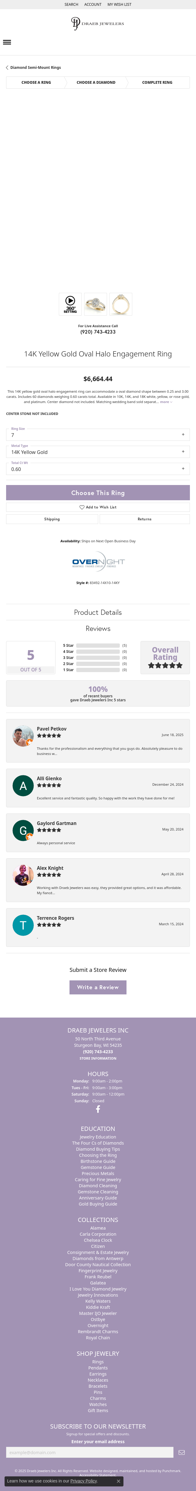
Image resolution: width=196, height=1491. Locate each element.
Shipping (52, 519)
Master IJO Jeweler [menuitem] (98, 1313)
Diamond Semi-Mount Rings (35, 67)
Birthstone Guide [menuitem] (98, 1161)
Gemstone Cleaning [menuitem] (98, 1191)
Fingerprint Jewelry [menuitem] (98, 1270)
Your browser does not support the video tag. (98, 127)
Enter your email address (97, 1441)
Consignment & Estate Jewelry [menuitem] (98, 1252)
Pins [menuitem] (98, 1392)
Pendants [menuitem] (98, 1367)
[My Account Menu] (93, 4)
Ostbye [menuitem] (98, 1319)
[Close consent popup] (118, 1481)
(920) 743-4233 (98, 331)
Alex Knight (50, 868)
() (124, 645)
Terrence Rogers (55, 918)
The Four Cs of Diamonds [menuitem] (98, 1143)
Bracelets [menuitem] (97, 1386)
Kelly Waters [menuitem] (98, 1301)
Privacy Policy (83, 1481)
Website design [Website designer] (102, 1470)
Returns (145, 519)
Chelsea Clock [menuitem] (98, 1240)
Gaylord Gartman (57, 823)
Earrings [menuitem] (97, 1373)
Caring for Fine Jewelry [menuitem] (98, 1179)
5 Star (68, 645)
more (166, 401)
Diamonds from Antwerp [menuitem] (98, 1258)
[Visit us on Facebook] (98, 1109)
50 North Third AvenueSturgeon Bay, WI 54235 (98, 1048)
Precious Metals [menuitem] (98, 1173)
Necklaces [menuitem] (98, 1380)
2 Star (68, 663)
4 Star (68, 651)
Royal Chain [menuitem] (98, 1337)
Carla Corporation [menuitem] (98, 1234)
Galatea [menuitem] (98, 1282)
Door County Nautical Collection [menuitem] (98, 1264)
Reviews (98, 628)
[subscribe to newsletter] (181, 1452)
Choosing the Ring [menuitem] (98, 1155)
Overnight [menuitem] (97, 1325)
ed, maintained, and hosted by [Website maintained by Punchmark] (138, 1470)
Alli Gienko (49, 778)
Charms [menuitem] (98, 1398)
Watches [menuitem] (98, 1404)
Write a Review (98, 987)
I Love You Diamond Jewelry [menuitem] (98, 1288)
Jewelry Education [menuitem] (98, 1136)
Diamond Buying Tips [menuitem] (98, 1149)
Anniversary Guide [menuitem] (98, 1197)
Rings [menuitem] (98, 1361)
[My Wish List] (119, 4)
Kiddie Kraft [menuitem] (98, 1307)
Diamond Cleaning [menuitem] (98, 1185)
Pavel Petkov (51, 729)
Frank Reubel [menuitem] (97, 1276)
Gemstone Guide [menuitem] (98, 1167)
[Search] (71, 4)
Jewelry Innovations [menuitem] (98, 1295)
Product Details (98, 612)
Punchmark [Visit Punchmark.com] (171, 1470)
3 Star (68, 657)
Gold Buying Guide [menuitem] (98, 1203)
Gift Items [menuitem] (98, 1410)
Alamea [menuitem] (98, 1228)
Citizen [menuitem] (98, 1246)
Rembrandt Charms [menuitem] (98, 1331)
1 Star (68, 669)
